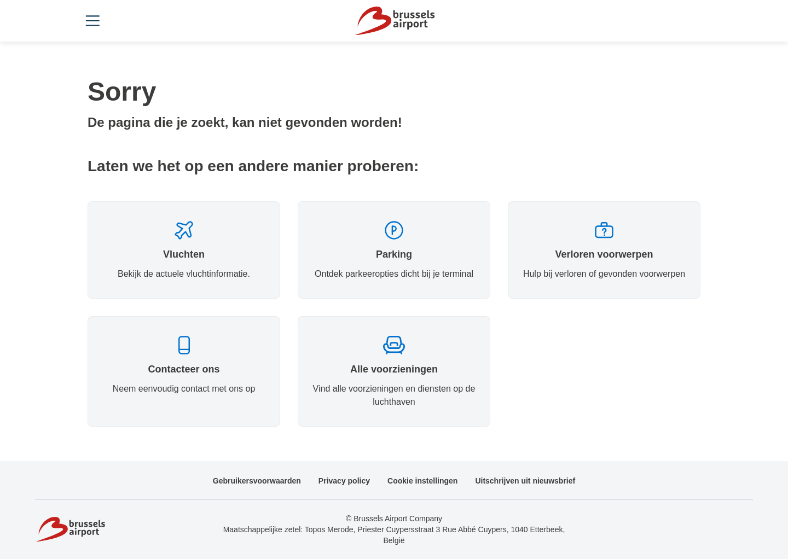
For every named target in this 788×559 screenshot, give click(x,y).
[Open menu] (96, 21)
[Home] (394, 21)
